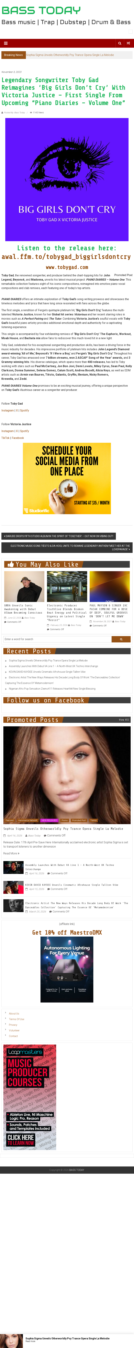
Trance (93, 820)
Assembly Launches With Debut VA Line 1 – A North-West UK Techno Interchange (53, 666)
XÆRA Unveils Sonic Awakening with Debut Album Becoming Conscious (23, 609)
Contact (13, 1036)
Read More (11, 853)
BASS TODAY (41, 10)
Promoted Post (79, 820)
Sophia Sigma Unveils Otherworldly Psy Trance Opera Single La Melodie (70, 55)
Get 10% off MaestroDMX (67, 932)
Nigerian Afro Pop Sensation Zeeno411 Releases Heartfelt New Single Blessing (52, 688)
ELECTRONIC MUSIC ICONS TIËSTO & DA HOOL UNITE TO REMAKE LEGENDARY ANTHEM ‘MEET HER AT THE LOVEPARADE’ (70, 547)
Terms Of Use (16, 1019)
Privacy (13, 1024)
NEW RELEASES (49, 820)
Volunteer (14, 1030)
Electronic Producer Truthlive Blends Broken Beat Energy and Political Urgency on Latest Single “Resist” (67, 613)
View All (124, 719)
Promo (65, 820)
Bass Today (29, 618)
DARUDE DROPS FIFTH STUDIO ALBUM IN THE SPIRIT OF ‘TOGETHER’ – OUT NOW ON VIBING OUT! (59, 536)
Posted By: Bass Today (14, 112)
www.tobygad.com (67, 267)
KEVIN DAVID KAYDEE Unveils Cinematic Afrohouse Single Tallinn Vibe (47, 671)
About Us (14, 1013)
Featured (10, 820)
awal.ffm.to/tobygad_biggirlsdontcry (66, 257)
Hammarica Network (27, 820)
